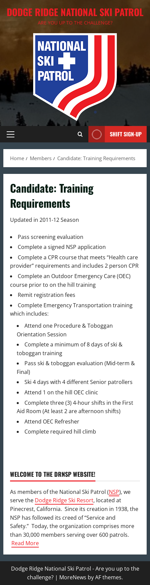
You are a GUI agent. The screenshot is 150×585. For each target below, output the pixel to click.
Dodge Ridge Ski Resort (64, 500)
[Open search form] (80, 134)
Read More (25, 543)
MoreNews (72, 577)
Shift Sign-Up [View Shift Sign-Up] (115, 134)
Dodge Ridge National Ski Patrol (75, 12)
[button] (10, 134)
